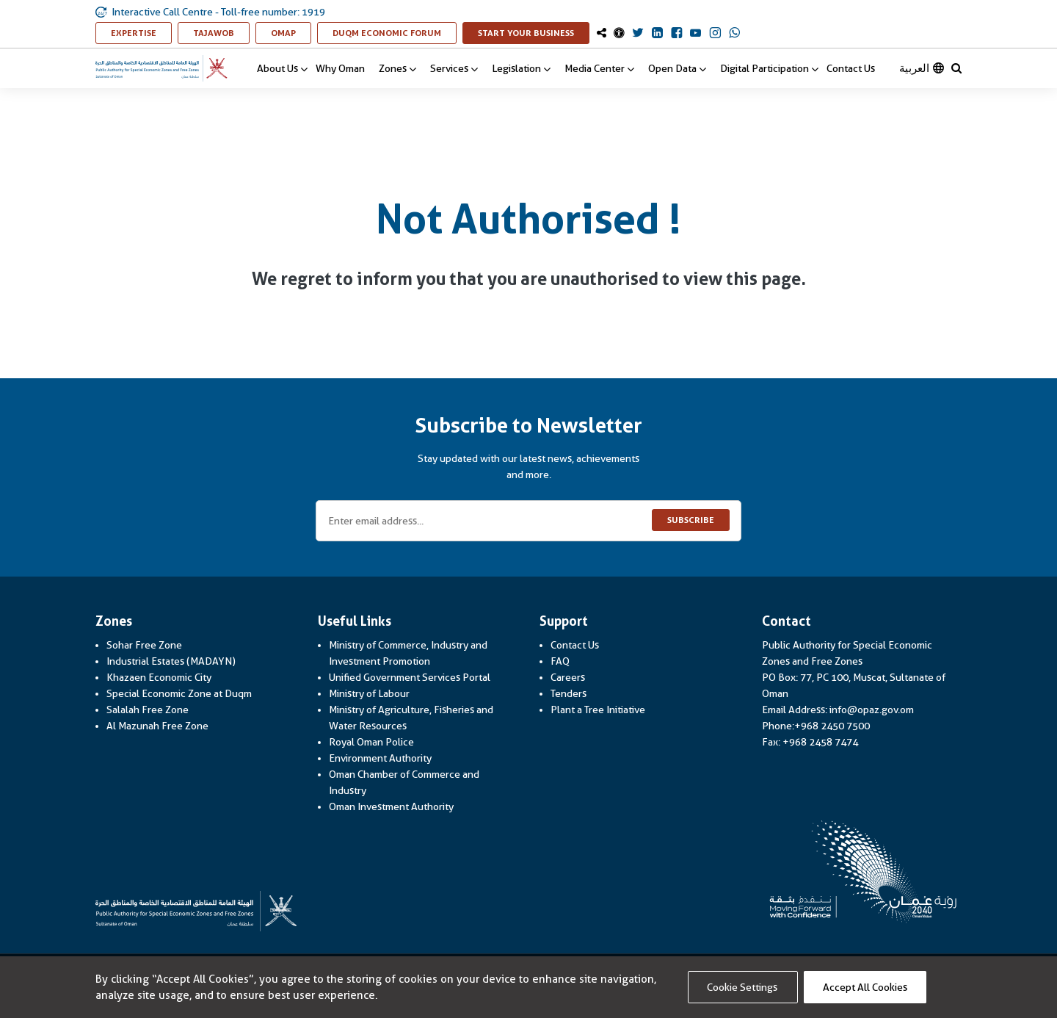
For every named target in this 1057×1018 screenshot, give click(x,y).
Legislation (521, 68)
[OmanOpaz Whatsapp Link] (735, 33)
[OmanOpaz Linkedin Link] (657, 33)
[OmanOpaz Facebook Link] (676, 33)
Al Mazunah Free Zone (157, 726)
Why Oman (340, 68)
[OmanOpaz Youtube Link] (695, 33)
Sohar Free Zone (144, 645)
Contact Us (851, 68)
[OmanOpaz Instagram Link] (715, 33)
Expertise (141, 32)
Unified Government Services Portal (409, 677)
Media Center (599, 68)
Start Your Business (533, 32)
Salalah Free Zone (147, 709)
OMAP (291, 32)
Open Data (677, 68)
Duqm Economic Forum (395, 32)
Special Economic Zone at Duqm (179, 693)
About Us (282, 68)
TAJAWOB (221, 32)
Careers (568, 677)
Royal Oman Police (371, 742)
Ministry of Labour (369, 693)
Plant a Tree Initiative (598, 709)
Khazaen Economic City (158, 677)
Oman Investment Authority (391, 806)
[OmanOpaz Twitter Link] (638, 33)
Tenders (568, 693)
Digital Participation (769, 68)
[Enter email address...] (528, 520)
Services (454, 68)
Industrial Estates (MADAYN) (171, 661)
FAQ (560, 661)
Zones (397, 68)
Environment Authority (380, 758)
